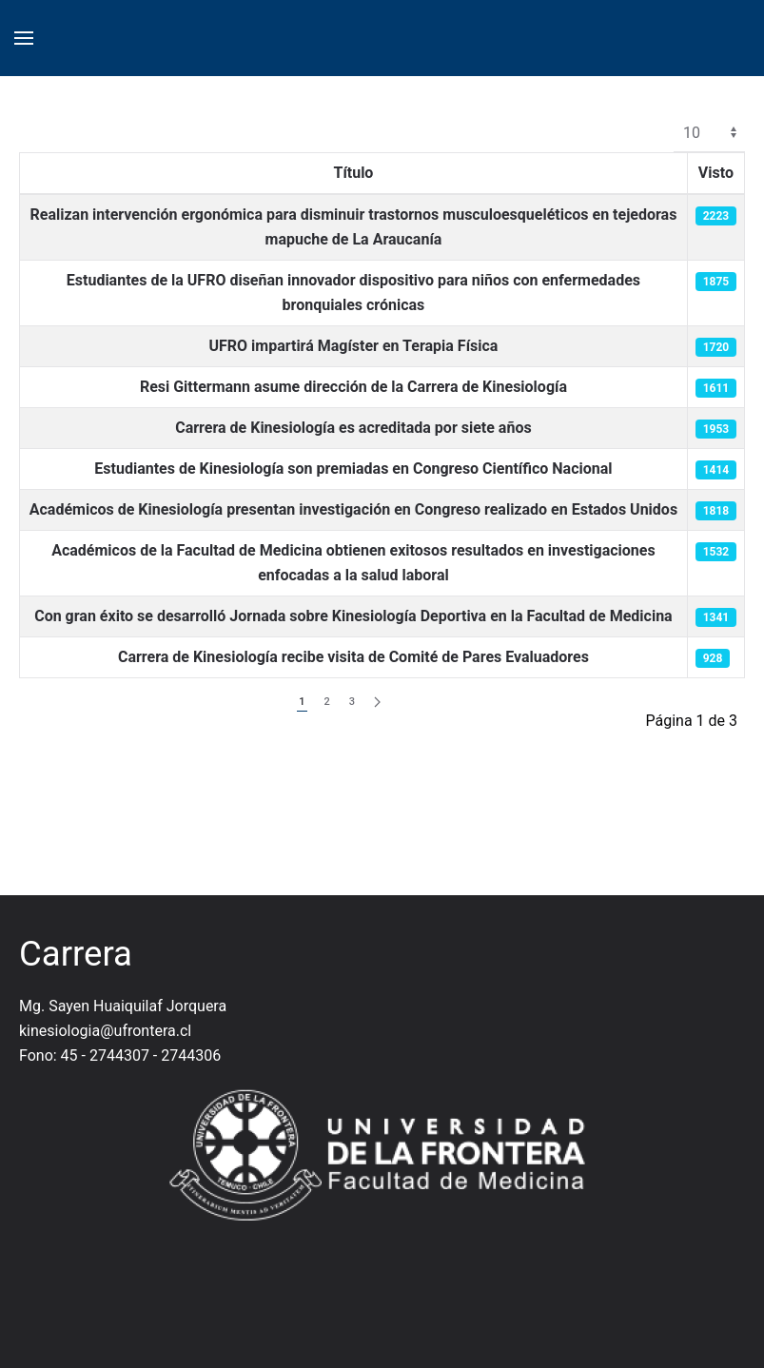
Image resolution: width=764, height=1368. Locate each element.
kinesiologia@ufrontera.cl (105, 1031)
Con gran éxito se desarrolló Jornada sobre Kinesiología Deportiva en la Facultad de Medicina (353, 616)
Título (353, 173)
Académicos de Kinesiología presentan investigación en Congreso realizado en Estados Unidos (353, 509)
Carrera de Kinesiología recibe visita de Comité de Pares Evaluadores (353, 657)
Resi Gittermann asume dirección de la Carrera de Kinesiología (353, 387)
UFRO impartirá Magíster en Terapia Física (353, 346)
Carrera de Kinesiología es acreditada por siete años (353, 428)
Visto (716, 173)
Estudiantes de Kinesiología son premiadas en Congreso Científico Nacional (353, 468)
